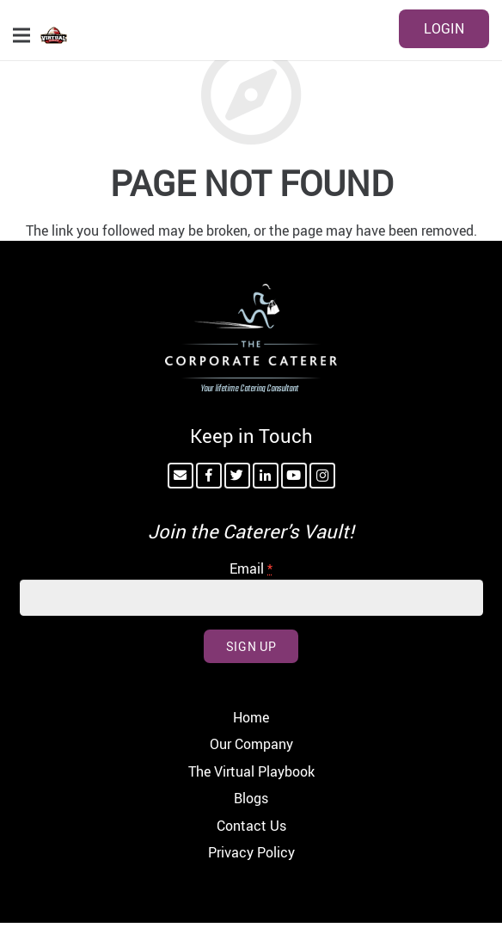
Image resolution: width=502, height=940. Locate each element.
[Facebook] (209, 475)
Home (251, 717)
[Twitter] (237, 475)
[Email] (180, 475)
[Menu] (21, 35)
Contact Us (251, 825)
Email (251, 568)
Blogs (251, 798)
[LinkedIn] (266, 475)
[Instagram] (322, 475)
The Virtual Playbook (251, 771)
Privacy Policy (251, 852)
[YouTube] (294, 475)
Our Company (251, 743)
